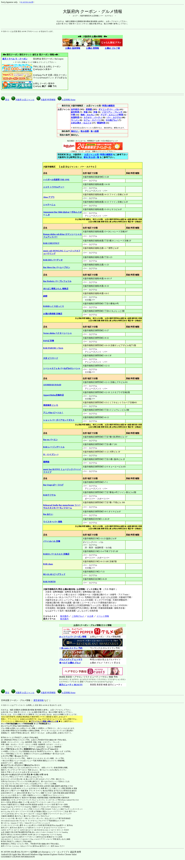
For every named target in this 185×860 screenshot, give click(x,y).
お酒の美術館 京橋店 (52, 314)
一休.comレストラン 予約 (70, 648)
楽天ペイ (63, 825)
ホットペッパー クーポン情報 (72, 637)
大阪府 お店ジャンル (22, 100)
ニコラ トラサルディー (53, 187)
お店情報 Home (66, 100)
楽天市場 (46, 825)
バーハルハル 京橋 (51, 541)
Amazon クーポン (17, 823)
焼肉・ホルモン (88, 115)
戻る (5, 100)
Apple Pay (15, 837)
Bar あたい (48, 514)
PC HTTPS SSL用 (26, 2)
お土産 (90, 616)
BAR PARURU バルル (53, 348)
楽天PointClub (41, 837)
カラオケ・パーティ (93, 117)
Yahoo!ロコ (54, 749)
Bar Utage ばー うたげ (53, 485)
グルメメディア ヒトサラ (70, 659)
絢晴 (45, 296)
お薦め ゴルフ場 (112, 48)
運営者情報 (38, 700)
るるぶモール (6, 774)
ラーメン (75, 120)
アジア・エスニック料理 (111, 115)
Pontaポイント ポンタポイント (12, 809)
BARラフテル (49, 495)
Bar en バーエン (50, 439)
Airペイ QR (32, 830)
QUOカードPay (28, 839)
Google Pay (9, 807)
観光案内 (64, 616)
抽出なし (75, 131)
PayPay (59, 834)
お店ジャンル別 (91, 154)
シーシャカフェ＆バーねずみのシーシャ (61, 368)
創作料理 (75, 112)
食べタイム (5, 823)
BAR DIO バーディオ (53, 260)
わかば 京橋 (48, 341)
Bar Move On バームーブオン (56, 267)
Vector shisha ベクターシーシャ (57, 333)
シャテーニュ (49, 205)
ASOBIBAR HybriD (52, 385)
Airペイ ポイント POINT (60, 830)
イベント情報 (102, 616)
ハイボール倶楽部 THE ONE (56, 179)
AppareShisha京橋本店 (53, 395)
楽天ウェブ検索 (18, 804)
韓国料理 (101, 123)
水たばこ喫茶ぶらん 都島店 (55, 289)
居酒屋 (89, 109)
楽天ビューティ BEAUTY (71, 685)
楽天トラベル (6, 846)
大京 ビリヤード (50, 358)
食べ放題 (95, 131)
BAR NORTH (49, 582)
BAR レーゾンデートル (53, 447)
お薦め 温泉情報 (72, 48)
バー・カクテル (114, 117)
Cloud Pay (27, 807)
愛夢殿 (46, 462)
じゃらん (15, 846)
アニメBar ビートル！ (53, 413)
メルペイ (49, 839)
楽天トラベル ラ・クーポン (14, 59)
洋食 (95, 112)
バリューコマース (57, 802)
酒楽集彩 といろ (50, 405)
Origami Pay (45, 834)
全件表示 (75, 109)
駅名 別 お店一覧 (91, 157)
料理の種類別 (108, 106)
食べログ (4, 765)
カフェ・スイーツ (92, 120)
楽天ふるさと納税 (63, 839)
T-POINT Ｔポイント (52, 809)
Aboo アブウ (48, 197)
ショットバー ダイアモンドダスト (59, 420)
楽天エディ (5, 828)
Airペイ (16, 830)
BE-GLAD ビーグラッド (54, 574)
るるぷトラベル (26, 846)
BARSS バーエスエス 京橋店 (56, 554)
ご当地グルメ (78, 616)
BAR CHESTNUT (51, 243)
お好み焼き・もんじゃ (81, 123)
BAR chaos (48, 564)
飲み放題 (85, 131)
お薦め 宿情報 (92, 48)
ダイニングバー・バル (108, 109)
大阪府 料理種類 (45, 100)
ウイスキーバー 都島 (52, 522)
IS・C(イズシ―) (50, 454)
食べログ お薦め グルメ (70, 663)
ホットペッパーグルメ (9, 726)
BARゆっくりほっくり (53, 306)
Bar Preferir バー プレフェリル (57, 281)
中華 (73, 115)
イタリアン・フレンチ (112, 112)
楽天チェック (23, 828)
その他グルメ (112, 120)
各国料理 (75, 117)
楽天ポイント (45, 846)
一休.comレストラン (20, 756)
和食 (86, 112)
